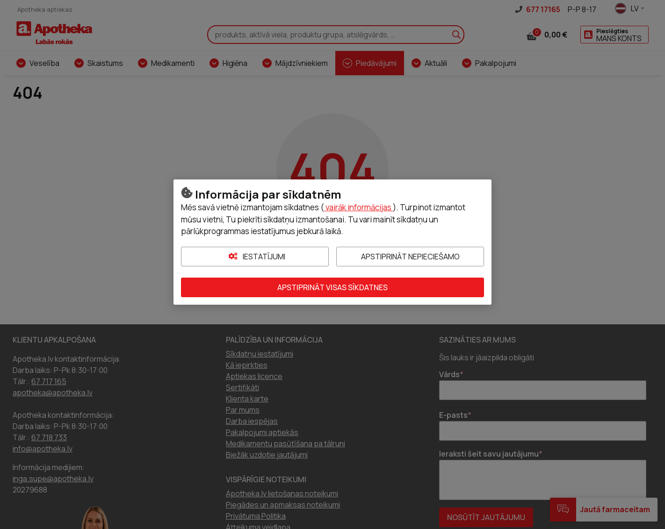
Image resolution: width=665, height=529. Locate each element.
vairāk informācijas (358, 207)
